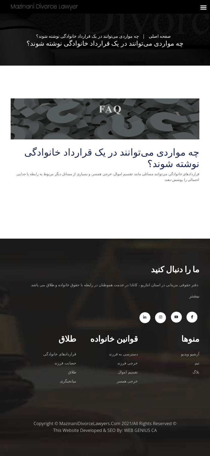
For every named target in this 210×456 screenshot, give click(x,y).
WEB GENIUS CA (140, 430)
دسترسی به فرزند (123, 353)
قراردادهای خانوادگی (59, 353)
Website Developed (82, 430)
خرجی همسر (127, 381)
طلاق (72, 372)
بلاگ (195, 372)
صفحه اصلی (160, 36)
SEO (111, 430)
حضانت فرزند (65, 363)
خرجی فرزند (127, 363)
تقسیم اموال (128, 372)
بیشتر (194, 296)
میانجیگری (68, 381)
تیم (197, 363)
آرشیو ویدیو (190, 353)
